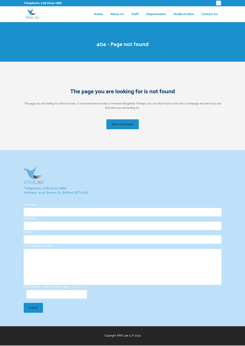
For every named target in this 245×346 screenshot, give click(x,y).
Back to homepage (123, 124)
